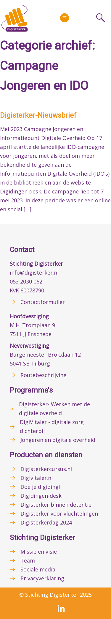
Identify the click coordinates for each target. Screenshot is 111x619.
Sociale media (37, 569)
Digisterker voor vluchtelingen (59, 513)
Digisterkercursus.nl (46, 468)
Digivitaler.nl (36, 477)
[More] (64, 17)
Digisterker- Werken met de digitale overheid (54, 409)
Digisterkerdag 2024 (46, 522)
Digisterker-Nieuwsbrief (38, 115)
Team (27, 560)
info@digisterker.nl (34, 272)
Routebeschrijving (43, 375)
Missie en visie (38, 551)
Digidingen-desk (41, 495)
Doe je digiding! (40, 486)
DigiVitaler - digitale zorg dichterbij (52, 426)
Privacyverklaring (42, 578)
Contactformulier (42, 301)
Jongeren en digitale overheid (57, 439)
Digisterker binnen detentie (55, 504)
